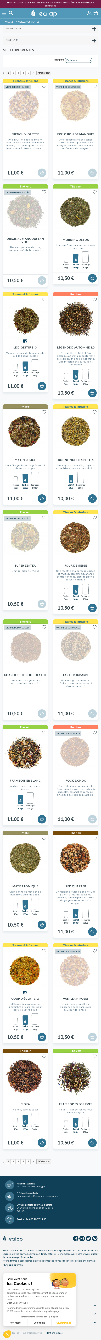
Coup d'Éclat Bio (25, 998)
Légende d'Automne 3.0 (75, 347)
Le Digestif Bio (25, 347)
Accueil (9, 22)
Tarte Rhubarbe (76, 674)
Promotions (13, 28)
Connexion (89, 13)
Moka (25, 1104)
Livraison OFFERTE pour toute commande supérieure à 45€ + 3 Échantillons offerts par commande (50, 4)
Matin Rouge (25, 459)
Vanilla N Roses (75, 998)
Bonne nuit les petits (76, 459)
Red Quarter (75, 886)
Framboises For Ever (75, 1104)
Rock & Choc (75, 780)
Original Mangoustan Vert (25, 240)
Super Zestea (25, 565)
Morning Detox (76, 239)
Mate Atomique (25, 886)
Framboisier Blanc (25, 780)
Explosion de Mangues (75, 134)
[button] (7, 1334)
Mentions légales (54, 1332)
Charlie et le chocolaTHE (25, 674)
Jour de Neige (76, 565)
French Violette (25, 134)
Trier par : (59, 59)
